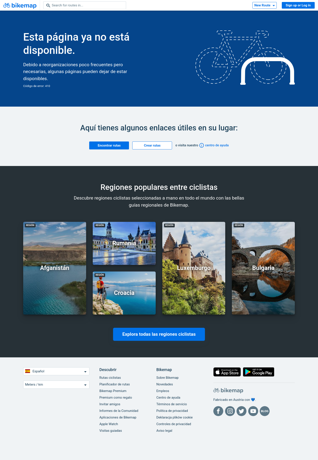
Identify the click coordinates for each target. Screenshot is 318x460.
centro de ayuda (214, 145)
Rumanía (124, 243)
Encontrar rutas (109, 145)
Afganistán (54, 267)
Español (56, 371)
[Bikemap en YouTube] (253, 411)
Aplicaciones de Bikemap (117, 417)
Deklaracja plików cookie (174, 417)
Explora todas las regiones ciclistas (159, 334)
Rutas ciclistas (110, 378)
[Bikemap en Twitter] (241, 411)
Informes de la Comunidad (118, 411)
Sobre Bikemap (167, 378)
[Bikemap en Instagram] (230, 411)
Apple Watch (108, 424)
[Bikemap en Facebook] (218, 411)
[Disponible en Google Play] (258, 373)
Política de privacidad (172, 411)
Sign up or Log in (298, 5)
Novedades (164, 384)
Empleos (162, 391)
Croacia (124, 292)
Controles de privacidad (173, 424)
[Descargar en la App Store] (227, 373)
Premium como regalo (115, 398)
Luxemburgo (193, 267)
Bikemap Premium (112, 391)
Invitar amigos (109, 404)
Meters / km (56, 385)
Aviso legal (164, 431)
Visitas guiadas (110, 431)
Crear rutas (152, 145)
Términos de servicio (171, 404)
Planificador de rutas (114, 384)
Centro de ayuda (168, 398)
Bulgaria (263, 267)
